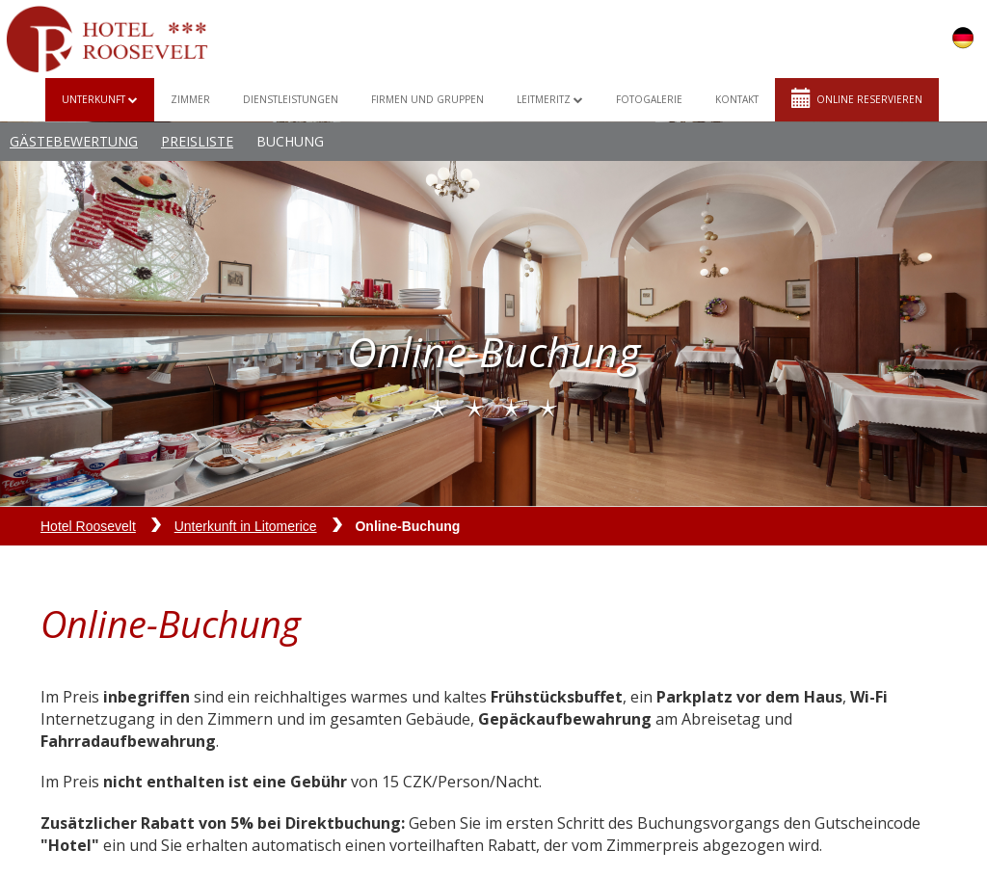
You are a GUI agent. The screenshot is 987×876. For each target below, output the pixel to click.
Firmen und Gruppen (427, 99)
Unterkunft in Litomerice (245, 526)
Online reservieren (856, 98)
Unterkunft (100, 99)
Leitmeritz (550, 99)
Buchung (290, 141)
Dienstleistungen (290, 99)
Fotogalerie (649, 99)
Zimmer (190, 99)
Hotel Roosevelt (88, 526)
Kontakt (737, 99)
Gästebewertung (74, 141)
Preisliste (197, 141)
